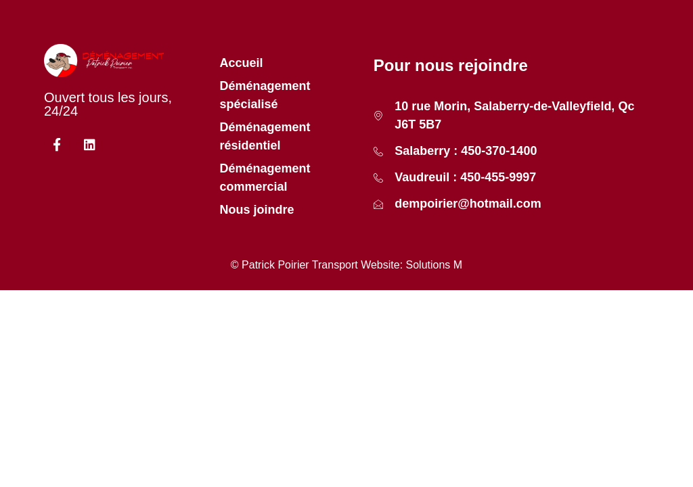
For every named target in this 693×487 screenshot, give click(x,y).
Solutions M (434, 265)
